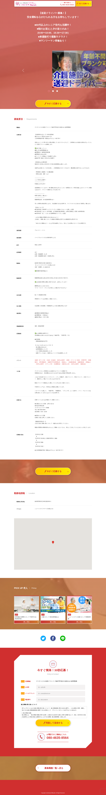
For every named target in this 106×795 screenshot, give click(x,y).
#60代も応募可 (61, 360)
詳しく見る (26, 622)
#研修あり (88, 362)
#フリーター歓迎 (75, 360)
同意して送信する (53, 722)
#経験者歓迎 (81, 362)
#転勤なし (64, 362)
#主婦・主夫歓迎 (51, 360)
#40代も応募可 (75, 364)
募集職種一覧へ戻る (53, 768)
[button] (82, 70)
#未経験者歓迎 (72, 362)
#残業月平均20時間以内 (54, 362)
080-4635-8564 (67, 5)
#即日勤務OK (42, 362)
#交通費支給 (57, 364)
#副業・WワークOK (40, 360)
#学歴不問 (83, 360)
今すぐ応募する (82, 4)
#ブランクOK (48, 364)
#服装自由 (83, 364)
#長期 (67, 360)
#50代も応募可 (40, 364)
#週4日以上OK (65, 364)
